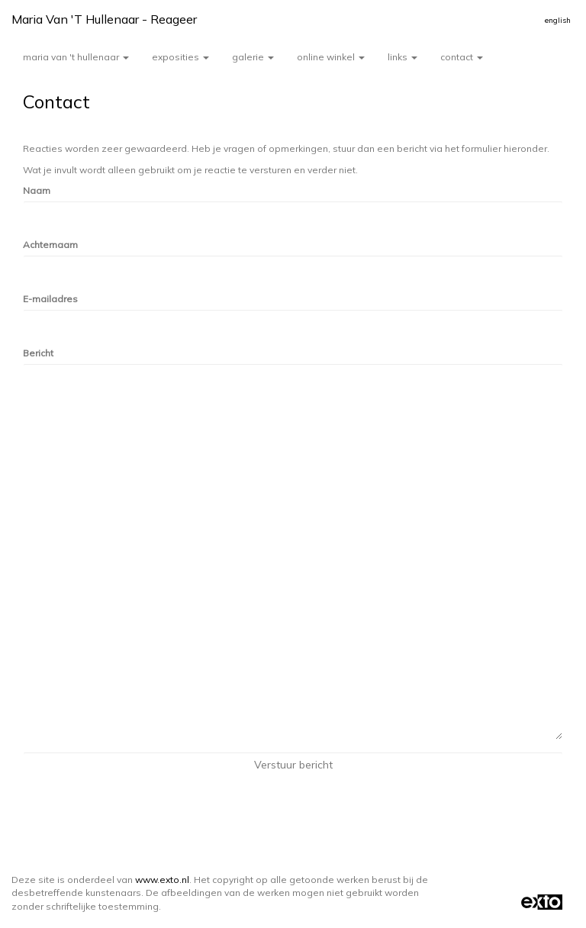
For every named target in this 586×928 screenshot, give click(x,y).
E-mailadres (50, 298)
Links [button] (402, 57)
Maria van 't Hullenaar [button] (76, 57)
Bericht (38, 353)
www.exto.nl (162, 879)
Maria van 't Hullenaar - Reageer (104, 19)
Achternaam (50, 244)
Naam (36, 190)
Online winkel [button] (331, 57)
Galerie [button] (253, 57)
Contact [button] (461, 57)
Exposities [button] (180, 57)
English (558, 20)
